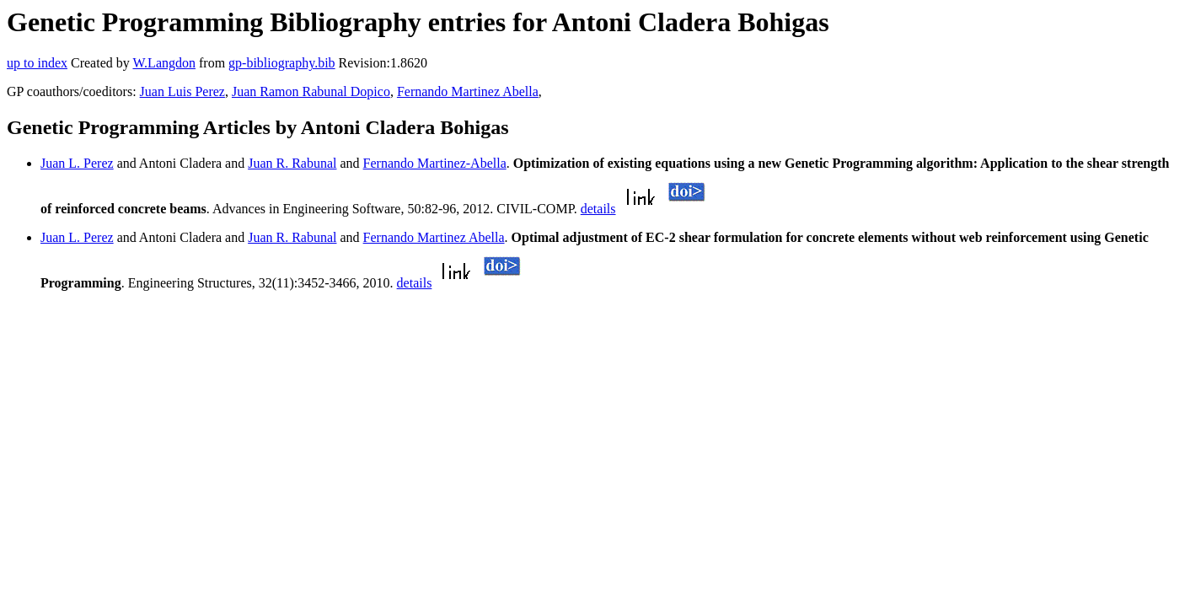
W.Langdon (164, 63)
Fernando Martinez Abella (468, 91)
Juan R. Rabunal (292, 163)
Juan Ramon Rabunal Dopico (311, 91)
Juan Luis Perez (182, 91)
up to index (37, 63)
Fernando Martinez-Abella (435, 163)
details (598, 208)
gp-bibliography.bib (281, 63)
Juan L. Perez (77, 163)
